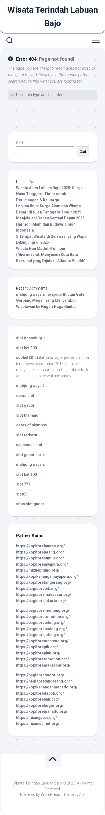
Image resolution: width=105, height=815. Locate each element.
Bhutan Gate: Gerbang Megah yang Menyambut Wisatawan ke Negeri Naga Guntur (50, 300)
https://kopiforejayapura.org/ (42, 564)
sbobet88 (24, 357)
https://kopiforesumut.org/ (40, 558)
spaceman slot (29, 445)
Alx (81, 794)
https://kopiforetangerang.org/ (43, 582)
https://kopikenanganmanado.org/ (46, 687)
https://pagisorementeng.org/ (42, 610)
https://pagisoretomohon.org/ (43, 616)
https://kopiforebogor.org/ (39, 705)
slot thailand (27, 415)
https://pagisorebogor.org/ (40, 675)
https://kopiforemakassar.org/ (43, 665)
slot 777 (23, 484)
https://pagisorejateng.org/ (40, 635)
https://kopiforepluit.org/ (38, 653)
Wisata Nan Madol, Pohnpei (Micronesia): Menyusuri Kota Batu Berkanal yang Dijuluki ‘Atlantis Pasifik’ (50, 254)
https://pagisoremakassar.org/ (43, 594)
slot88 (21, 494)
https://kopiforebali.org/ (37, 699)
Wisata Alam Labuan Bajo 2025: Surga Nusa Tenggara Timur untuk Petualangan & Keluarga (49, 194)
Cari (19, 143)
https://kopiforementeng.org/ (42, 641)
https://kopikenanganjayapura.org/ (47, 576)
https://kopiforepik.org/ (37, 647)
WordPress (50, 794)
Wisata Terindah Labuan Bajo (52, 16)
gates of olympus (31, 425)
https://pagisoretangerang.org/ (44, 681)
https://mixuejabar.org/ (36, 717)
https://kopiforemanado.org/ (41, 711)
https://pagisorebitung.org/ (40, 622)
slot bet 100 (26, 474)
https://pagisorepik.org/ (37, 588)
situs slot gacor (30, 504)
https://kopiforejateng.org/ (40, 552)
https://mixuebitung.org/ (37, 570)
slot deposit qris (31, 338)
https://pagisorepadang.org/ (41, 629)
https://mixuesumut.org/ (37, 723)
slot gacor (25, 405)
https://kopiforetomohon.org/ (42, 659)
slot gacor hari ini (32, 455)
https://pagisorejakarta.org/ (41, 601)
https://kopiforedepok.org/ (40, 693)
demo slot (25, 395)
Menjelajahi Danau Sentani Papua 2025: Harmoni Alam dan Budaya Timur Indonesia (51, 224)
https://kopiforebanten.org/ (40, 546)
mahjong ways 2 (30, 294)
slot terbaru (26, 435)
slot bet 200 (26, 348)
